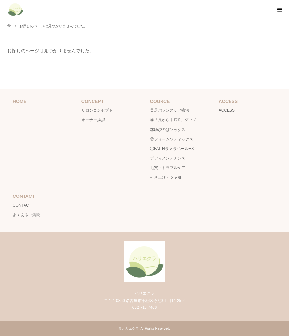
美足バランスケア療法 (169, 110)
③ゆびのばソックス (167, 129)
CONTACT (22, 205)
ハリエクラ (130, 328)
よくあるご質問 (26, 215)
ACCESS (227, 110)
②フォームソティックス (171, 139)
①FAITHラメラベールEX (172, 148)
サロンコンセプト (97, 110)
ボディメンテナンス (167, 158)
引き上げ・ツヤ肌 (165, 177)
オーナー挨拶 (93, 120)
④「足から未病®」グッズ (173, 120)
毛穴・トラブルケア (167, 167)
